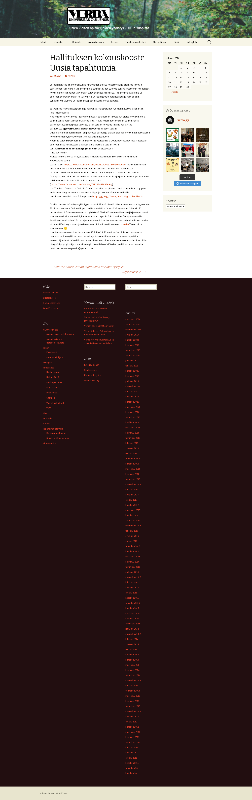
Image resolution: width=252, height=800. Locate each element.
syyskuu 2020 (132, 396)
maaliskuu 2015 (132, 613)
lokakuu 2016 (131, 530)
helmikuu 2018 (132, 473)
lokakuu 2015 (131, 582)
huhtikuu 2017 (132, 504)
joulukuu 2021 (132, 360)
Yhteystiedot (160, 42)
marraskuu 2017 (133, 484)
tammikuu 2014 (132, 675)
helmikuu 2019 (132, 432)
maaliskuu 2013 (132, 695)
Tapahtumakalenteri (135, 42)
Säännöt (50, 397)
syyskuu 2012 (132, 716)
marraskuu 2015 (133, 577)
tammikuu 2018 (132, 479)
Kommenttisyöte (51, 302)
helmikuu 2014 (132, 670)
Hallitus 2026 (52, 377)
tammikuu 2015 (132, 623)
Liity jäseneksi (53, 387)
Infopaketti (59, 42)
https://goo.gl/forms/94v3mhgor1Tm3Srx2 (117, 196)
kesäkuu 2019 (132, 422)
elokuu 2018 (131, 453)
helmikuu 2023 (132, 344)
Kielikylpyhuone (54, 382)
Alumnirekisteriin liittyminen (60, 334)
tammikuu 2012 (132, 742)
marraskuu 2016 (133, 525)
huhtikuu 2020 (132, 401)
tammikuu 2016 (132, 566)
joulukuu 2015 (132, 572)
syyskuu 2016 (132, 535)
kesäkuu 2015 (132, 597)
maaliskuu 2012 (132, 731)
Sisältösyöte (49, 297)
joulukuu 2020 (132, 381)
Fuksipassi (51, 352)
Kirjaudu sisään (50, 292)
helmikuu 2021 (132, 375)
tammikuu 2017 (132, 520)
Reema (114, 42)
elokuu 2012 (131, 721)
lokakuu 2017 (131, 489)
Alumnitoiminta (96, 42)
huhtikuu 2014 (132, 659)
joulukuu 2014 (132, 628)
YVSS (48, 408)
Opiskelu (76, 42)
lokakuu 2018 (131, 443)
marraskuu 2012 (133, 711)
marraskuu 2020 (133, 386)
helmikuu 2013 (132, 700)
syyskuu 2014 (132, 644)
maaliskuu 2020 (132, 406)
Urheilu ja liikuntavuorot (58, 438)
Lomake (124, 224)
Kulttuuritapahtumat (56, 433)
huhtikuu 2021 (132, 370)
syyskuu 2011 (132, 752)
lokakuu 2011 (131, 747)
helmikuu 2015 (132, 618)
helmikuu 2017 (132, 515)
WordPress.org (50, 308)
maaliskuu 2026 (132, 319)
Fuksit (43, 42)
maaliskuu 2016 (132, 556)
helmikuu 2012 (132, 737)
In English (192, 42)
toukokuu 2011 (132, 768)
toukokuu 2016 (132, 546)
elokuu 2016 (131, 541)
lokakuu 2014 (131, 639)
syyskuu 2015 (132, 587)
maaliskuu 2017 (132, 510)
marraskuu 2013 (133, 680)
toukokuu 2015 (132, 602)
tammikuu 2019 (132, 437)
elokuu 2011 (131, 757)
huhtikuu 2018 (132, 463)
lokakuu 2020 (131, 391)
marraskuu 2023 (133, 329)
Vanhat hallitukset (55, 402)
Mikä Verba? (52, 392)
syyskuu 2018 (132, 448)
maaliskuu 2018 (132, 468)
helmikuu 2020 (132, 412)
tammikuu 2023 (132, 350)
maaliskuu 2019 (132, 427)
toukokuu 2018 (132, 458)
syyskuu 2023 (132, 334)
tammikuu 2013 (132, 706)
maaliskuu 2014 (132, 664)
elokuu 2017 (131, 499)
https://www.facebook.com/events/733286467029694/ (81, 184)
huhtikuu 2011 (132, 773)
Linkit (177, 42)
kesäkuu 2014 (132, 654)
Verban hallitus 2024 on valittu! (99, 325)
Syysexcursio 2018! (136, 272)
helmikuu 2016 (132, 561)
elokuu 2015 (131, 592)
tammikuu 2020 (132, 417)
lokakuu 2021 (131, 365)
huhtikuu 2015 (132, 608)
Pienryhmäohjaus (54, 357)
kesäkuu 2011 (132, 762)
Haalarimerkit (53, 371)
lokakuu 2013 (131, 685)
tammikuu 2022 (132, 355)
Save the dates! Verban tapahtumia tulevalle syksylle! (87, 267)
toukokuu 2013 (132, 690)
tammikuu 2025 (132, 324)
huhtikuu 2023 (132, 339)
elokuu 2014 (131, 649)
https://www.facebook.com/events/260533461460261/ (94, 164)
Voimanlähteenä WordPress (53, 793)
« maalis (174, 91)
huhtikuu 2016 (132, 551)
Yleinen (71, 75)
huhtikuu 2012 (132, 726)
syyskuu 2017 (132, 494)
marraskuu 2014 (133, 633)
